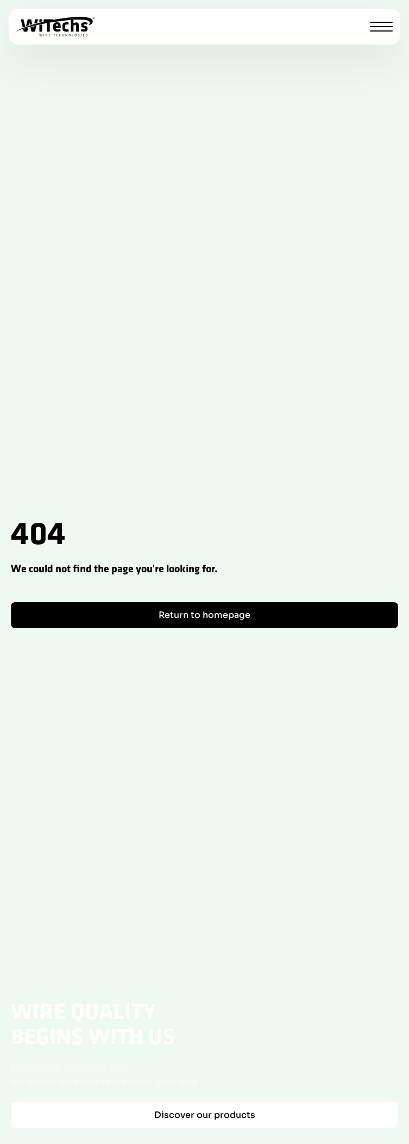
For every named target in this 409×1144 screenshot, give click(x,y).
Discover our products (204, 1114)
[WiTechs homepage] (55, 26)
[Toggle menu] (381, 26)
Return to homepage (204, 615)
